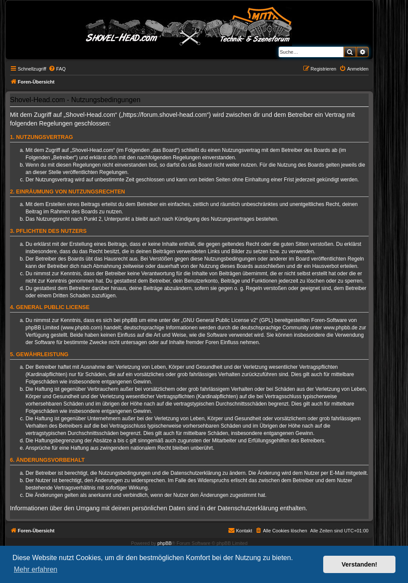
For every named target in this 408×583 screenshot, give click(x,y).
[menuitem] (57, 69)
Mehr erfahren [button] (36, 569)
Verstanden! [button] (359, 564)
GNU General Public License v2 (219, 320)
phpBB (164, 543)
